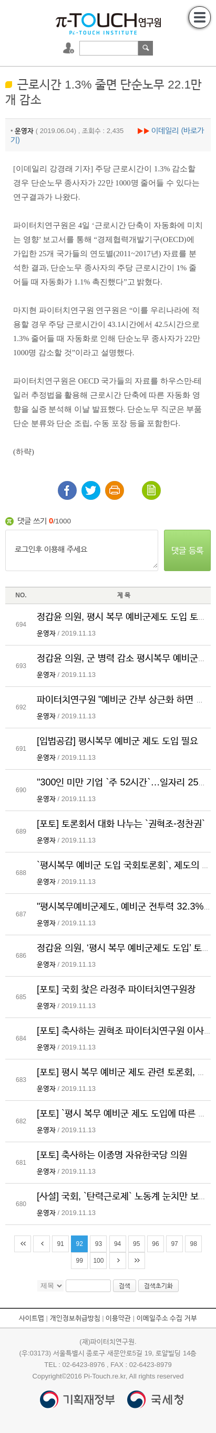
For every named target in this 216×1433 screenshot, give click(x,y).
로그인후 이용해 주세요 (82, 550)
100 (98, 1260)
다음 (117, 1260)
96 (155, 1244)
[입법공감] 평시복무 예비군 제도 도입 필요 (117, 741)
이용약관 (118, 1318)
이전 (41, 1243)
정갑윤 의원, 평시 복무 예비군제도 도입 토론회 (126, 616)
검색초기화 (158, 1285)
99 (79, 1260)
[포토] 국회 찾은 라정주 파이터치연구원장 (116, 989)
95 (136, 1244)
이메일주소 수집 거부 (167, 1318)
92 (79, 1244)
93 (98, 1244)
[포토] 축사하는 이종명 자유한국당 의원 (112, 1155)
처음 (22, 1243)
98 (193, 1244)
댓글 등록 (187, 550)
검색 (145, 48)
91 (60, 1244)
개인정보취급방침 (75, 1318)
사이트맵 (31, 1318)
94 (117, 1244)
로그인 (70, 48)
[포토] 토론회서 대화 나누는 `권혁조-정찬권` (121, 823)
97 (174, 1244)
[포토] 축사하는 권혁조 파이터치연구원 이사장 (124, 1030)
